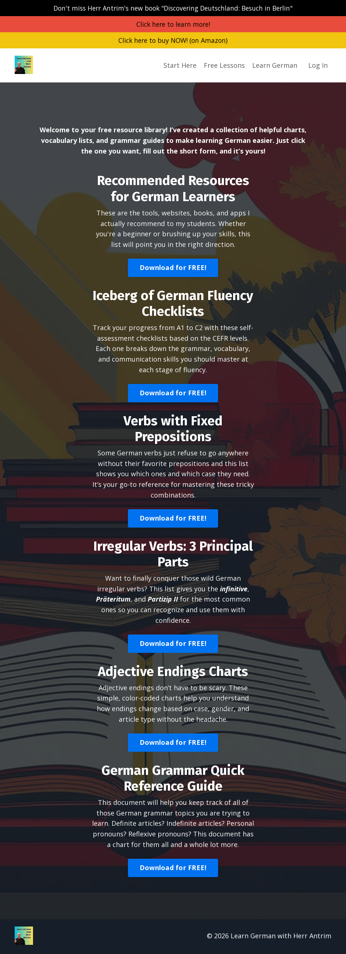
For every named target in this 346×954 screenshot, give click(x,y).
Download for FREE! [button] (173, 268)
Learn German (274, 66)
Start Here (179, 66)
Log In (318, 66)
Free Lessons (224, 66)
